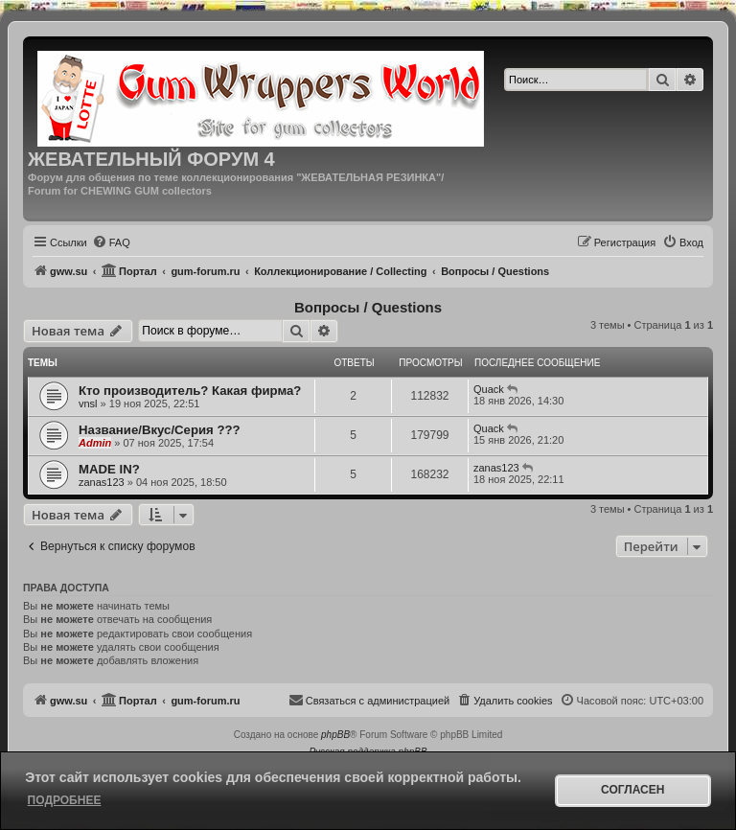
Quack (488, 389)
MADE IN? (109, 469)
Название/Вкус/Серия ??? (160, 430)
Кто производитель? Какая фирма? (190, 390)
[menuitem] (111, 242)
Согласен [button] (632, 789)
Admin (95, 443)
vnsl (88, 403)
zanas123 (102, 482)
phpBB (335, 734)
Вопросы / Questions (368, 307)
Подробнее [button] (65, 800)
